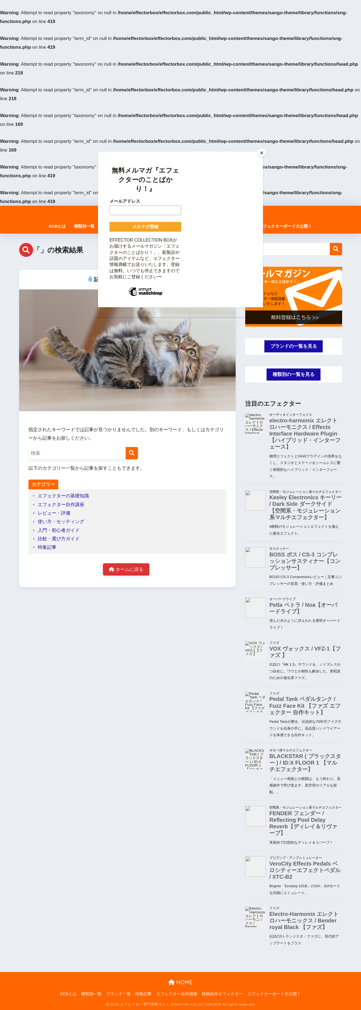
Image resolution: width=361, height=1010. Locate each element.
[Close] (262, 153)
